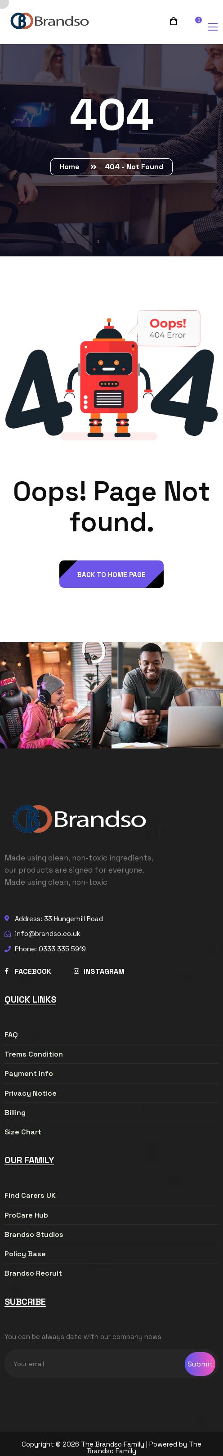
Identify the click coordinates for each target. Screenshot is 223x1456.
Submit (200, 1364)
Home (71, 166)
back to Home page (111, 574)
